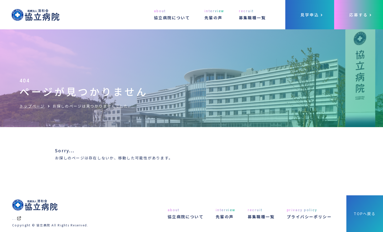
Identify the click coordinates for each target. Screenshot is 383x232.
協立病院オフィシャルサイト (43, 218)
